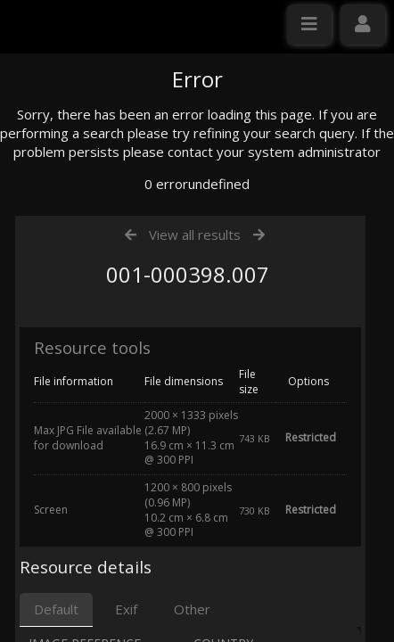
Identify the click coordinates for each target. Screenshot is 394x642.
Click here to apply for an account (115, 325)
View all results (195, 404)
